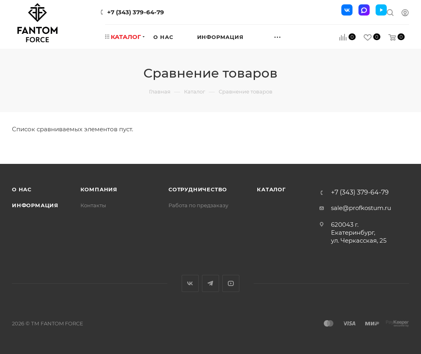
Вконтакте (190, 283)
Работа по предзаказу (198, 205)
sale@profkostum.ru (361, 208)
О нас (21, 189)
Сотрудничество (197, 189)
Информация (35, 205)
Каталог (271, 189)
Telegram (210, 283)
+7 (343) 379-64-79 (135, 12)
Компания (98, 189)
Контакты (93, 205)
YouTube (230, 283)
